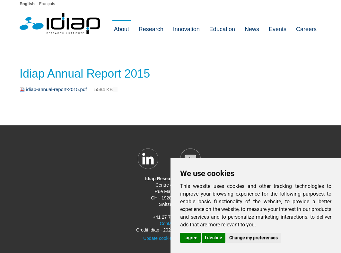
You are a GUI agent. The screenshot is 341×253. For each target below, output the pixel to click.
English (27, 3)
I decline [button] (213, 237)
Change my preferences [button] (253, 237)
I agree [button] (190, 237)
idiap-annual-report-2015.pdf (54, 89)
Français (47, 3)
